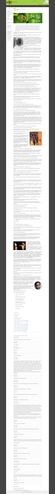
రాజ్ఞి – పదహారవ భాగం (17, 319)
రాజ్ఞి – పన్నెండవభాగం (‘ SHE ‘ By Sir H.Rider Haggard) (21, 323)
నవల (20, 5)
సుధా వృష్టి (16, 316)
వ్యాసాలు (33, 5)
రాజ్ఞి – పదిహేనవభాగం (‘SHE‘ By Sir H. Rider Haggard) (21, 320)
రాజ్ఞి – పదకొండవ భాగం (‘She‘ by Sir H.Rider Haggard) (21, 325)
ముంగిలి (8, 5)
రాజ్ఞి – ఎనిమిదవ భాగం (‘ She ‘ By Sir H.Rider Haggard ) (21, 328)
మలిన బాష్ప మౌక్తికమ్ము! (8, 16)
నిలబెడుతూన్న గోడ (17, 314)
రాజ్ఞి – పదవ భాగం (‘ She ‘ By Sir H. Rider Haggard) (21, 326)
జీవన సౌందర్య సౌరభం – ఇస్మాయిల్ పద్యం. (9, 28)
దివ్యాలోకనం (16, 315)
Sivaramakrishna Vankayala (17, 402)
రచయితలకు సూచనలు (44, 5)
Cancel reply (41, 486)
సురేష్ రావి (15, 472)
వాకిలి (27, 492)
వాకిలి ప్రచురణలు (35, 1)
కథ (18, 5)
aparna (18, 486)
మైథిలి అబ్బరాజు (16, 10)
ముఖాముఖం (28, 5)
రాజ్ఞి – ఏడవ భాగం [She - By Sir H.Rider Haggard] (21, 329)
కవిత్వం (14, 5)
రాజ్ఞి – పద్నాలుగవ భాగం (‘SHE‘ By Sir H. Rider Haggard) (22, 321)
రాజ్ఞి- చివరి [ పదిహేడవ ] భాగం (18, 318)
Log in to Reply (15, 341)
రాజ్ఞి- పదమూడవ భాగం (17, 322)
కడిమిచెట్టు (14, 8)
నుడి (7, 6)
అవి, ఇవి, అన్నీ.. (37, 5)
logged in (18, 488)
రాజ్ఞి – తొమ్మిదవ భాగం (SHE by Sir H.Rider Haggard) (21, 327)
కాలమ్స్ (10, 5)
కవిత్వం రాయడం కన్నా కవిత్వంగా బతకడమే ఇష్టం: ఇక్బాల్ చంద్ (9, 38)
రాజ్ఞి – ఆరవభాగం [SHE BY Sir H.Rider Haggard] (21, 331)
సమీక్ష (24, 5)
